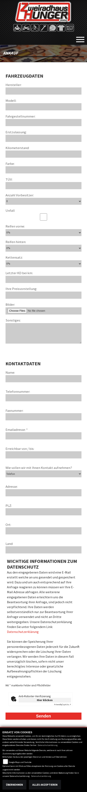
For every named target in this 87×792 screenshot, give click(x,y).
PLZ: (9, 505)
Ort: (8, 524)
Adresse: (12, 486)
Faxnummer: (14, 410)
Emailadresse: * (17, 429)
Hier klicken (45, 700)
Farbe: (10, 163)
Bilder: (10, 304)
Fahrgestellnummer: (20, 116)
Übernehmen (14, 784)
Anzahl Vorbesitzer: (20, 195)
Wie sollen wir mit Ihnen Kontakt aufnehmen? (39, 467)
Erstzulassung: (16, 132)
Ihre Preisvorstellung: (21, 288)
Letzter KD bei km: (19, 273)
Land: (9, 543)
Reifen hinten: (16, 242)
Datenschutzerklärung (23, 632)
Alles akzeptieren (45, 784)
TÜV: (9, 179)
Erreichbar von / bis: (20, 448)
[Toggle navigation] (80, 38)
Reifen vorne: (15, 226)
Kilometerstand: (17, 148)
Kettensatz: (14, 257)
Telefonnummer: (18, 391)
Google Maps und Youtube (20, 762)
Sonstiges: (13, 320)
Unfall (10, 210)
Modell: (11, 100)
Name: (10, 372)
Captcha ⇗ (62, 704)
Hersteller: (13, 85)
